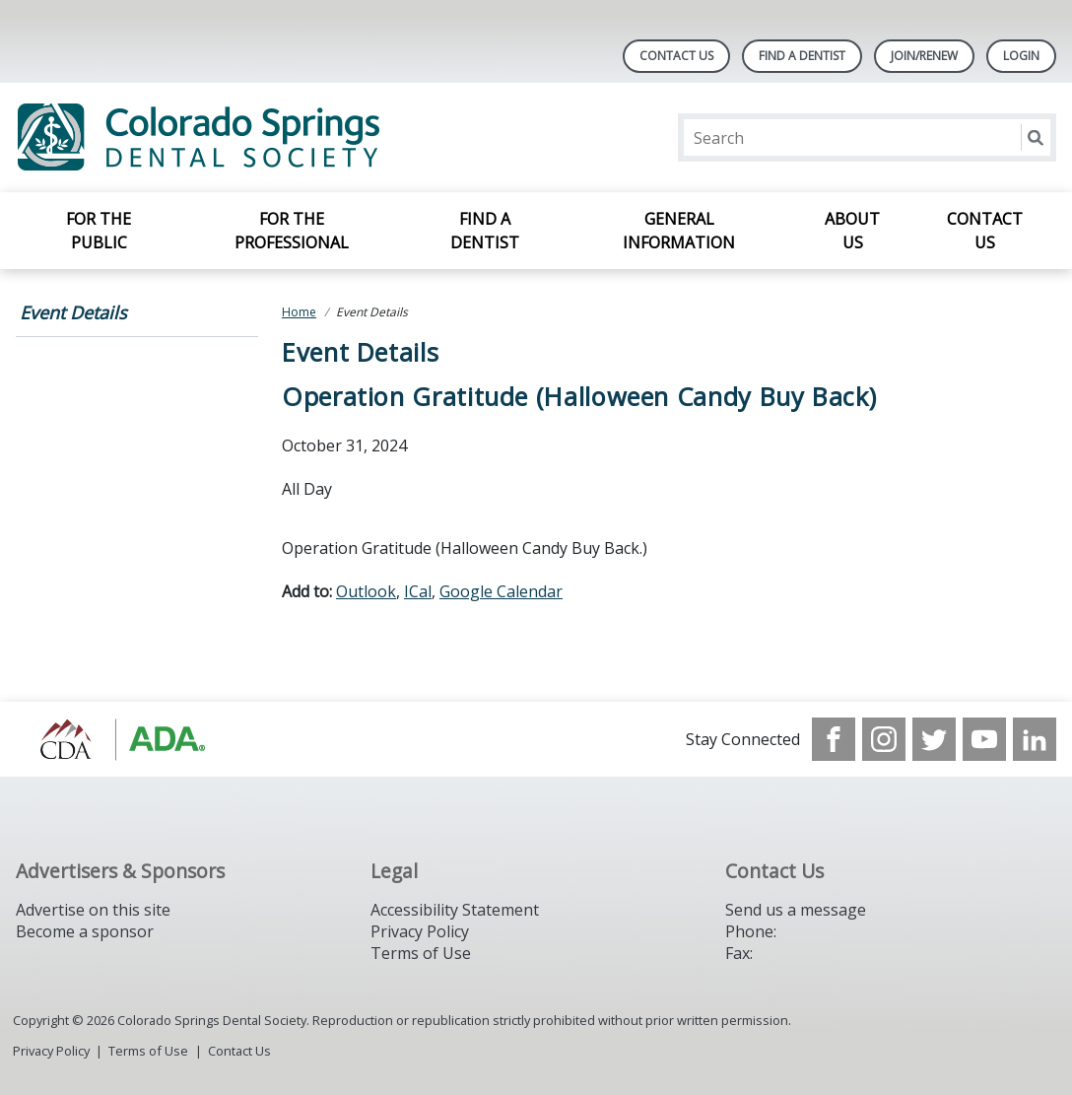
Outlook (366, 591)
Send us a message (795, 910)
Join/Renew (924, 55)
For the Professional (291, 230)
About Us (852, 230)
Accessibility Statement (454, 910)
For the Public (98, 230)
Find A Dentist (802, 55)
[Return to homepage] (270, 137)
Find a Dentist (484, 230)
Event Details (73, 312)
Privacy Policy (419, 931)
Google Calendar (501, 591)
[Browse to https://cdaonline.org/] (116, 739)
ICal (418, 591)
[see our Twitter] (934, 739)
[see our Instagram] (883, 739)
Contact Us (676, 55)
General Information (679, 230)
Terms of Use (420, 953)
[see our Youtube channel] (984, 739)
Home (299, 312)
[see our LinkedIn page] (1034, 739)
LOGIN (1021, 55)
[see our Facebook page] (833, 739)
